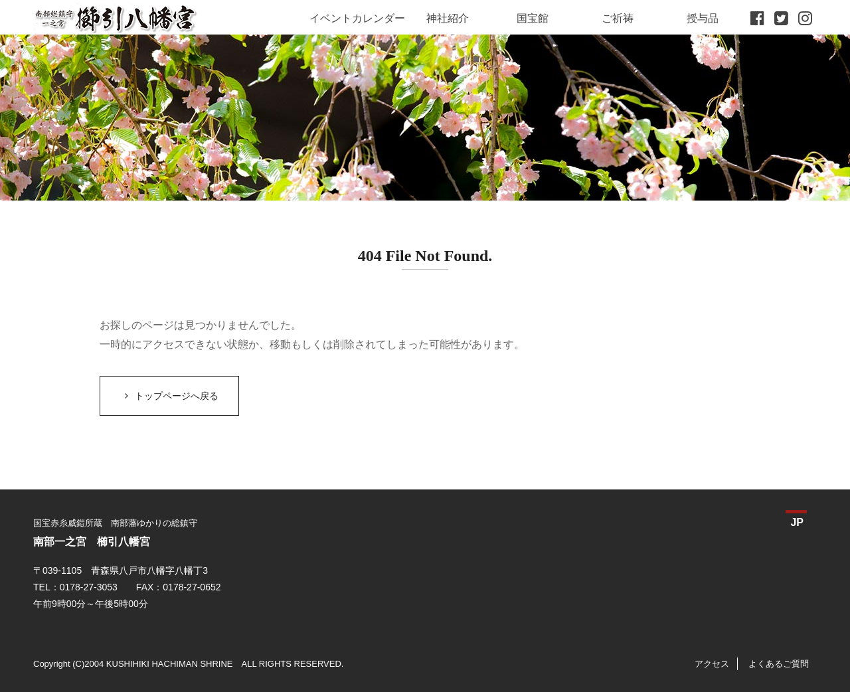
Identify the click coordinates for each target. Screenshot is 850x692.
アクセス (712, 664)
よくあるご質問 (778, 664)
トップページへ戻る (169, 395)
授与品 (703, 18)
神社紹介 (447, 18)
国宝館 (533, 18)
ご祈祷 (618, 18)
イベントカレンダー (357, 18)
